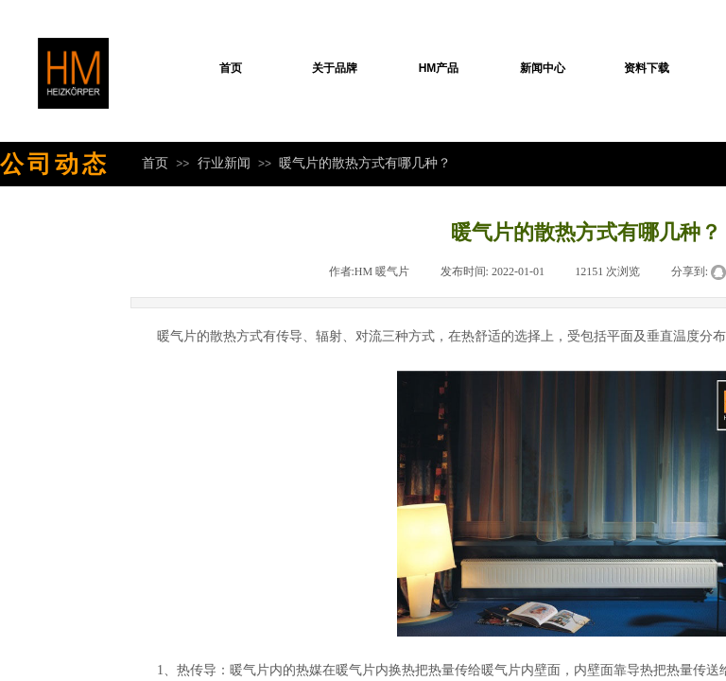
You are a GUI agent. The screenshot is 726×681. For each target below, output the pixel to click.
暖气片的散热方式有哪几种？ (365, 162)
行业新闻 (224, 162)
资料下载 (646, 68)
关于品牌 (334, 68)
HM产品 (439, 68)
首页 (230, 68)
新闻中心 (542, 68)
